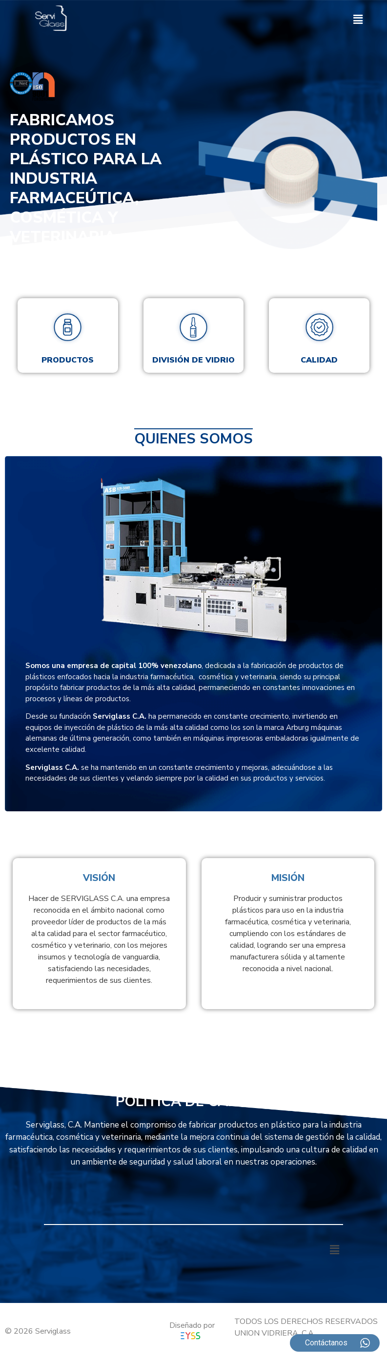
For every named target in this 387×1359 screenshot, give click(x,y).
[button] (358, 20)
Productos (67, 360)
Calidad (319, 360)
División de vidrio (193, 360)
